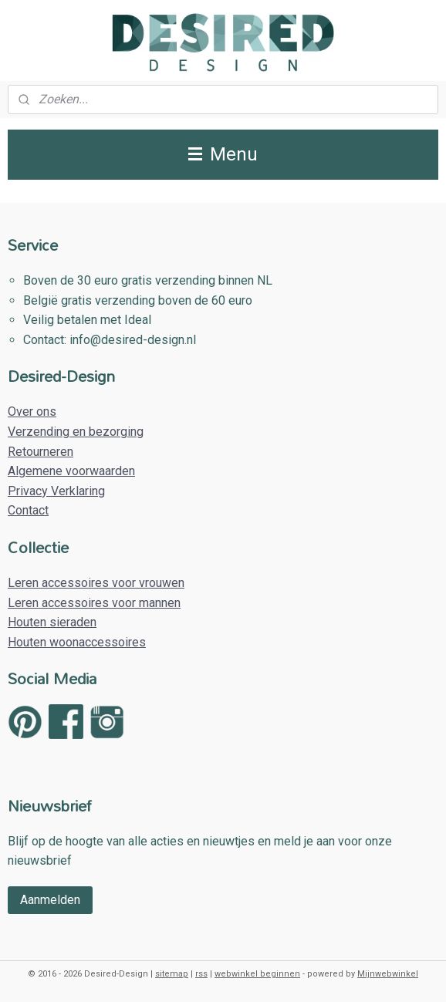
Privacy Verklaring (56, 491)
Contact (28, 510)
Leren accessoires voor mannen (94, 602)
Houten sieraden (52, 622)
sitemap (171, 974)
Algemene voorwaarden (71, 471)
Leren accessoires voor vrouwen (96, 582)
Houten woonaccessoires (77, 642)
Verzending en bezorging (76, 431)
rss (201, 974)
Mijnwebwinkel (387, 974)
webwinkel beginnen (257, 974)
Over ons (32, 411)
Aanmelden (50, 899)
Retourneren (40, 451)
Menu (223, 154)
